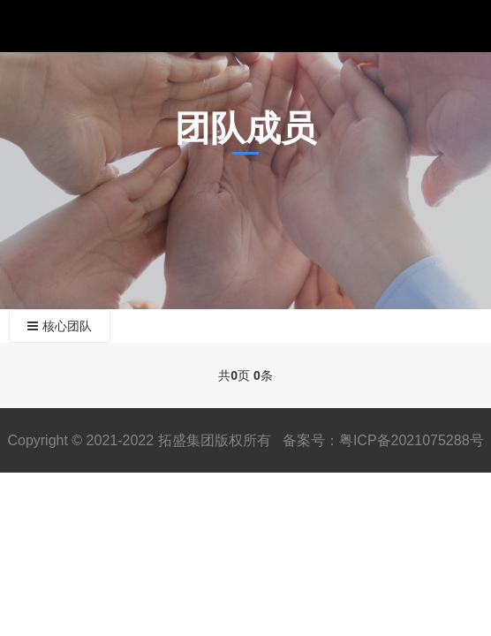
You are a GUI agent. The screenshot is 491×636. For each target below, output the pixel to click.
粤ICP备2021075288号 (411, 440)
